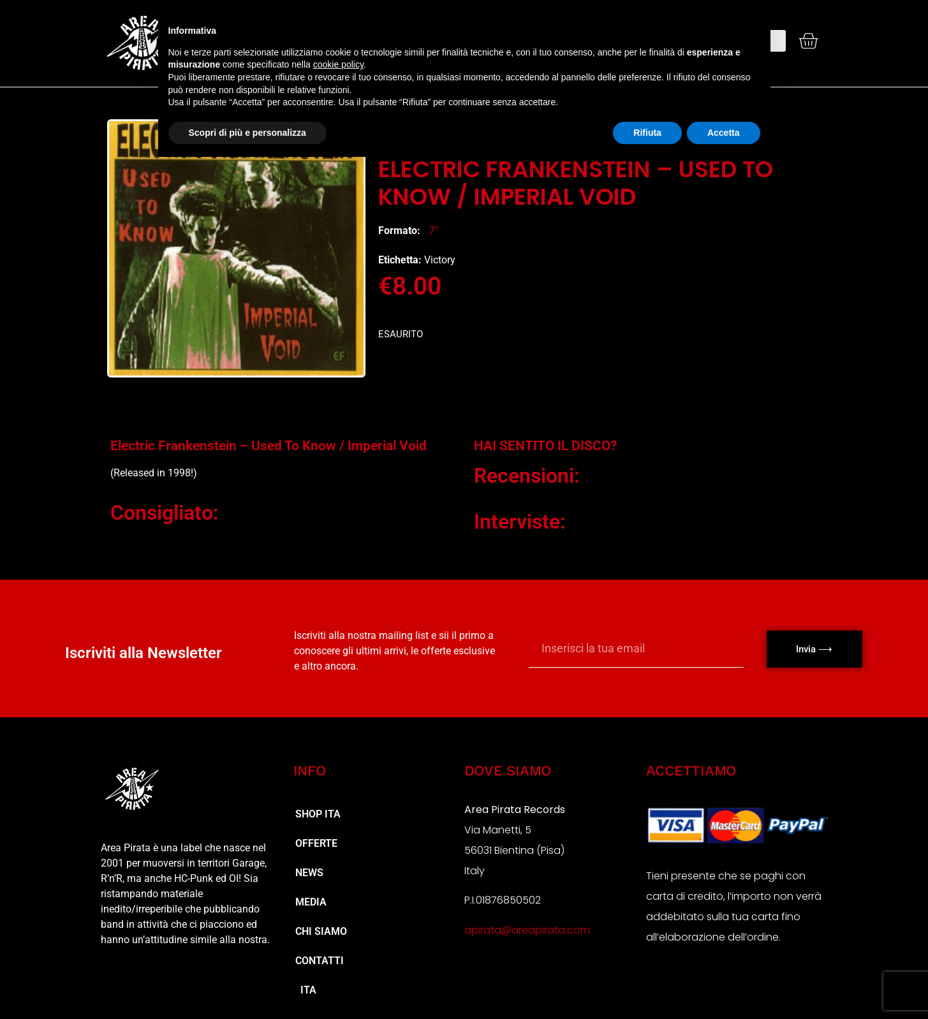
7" (433, 230)
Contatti (319, 961)
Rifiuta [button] (647, 133)
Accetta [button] (723, 133)
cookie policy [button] (338, 64)
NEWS (309, 873)
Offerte (316, 843)
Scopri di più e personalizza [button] (247, 133)
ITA (305, 990)
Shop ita (318, 814)
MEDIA (311, 902)
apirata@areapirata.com (527, 930)
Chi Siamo (321, 931)
